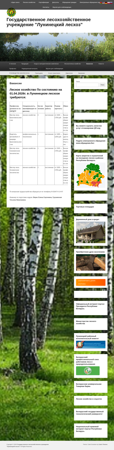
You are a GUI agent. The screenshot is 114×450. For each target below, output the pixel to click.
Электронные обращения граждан (91, 2)
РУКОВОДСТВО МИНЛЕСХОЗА (19, 73)
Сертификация (44, 2)
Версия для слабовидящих (62, 7)
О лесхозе (12, 64)
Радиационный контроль (30, 68)
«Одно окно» (15, 2)
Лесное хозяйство (29, 2)
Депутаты (55, 2)
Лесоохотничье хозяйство (72, 64)
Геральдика (39, 73)
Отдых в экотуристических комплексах (46, 64)
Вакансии (89, 64)
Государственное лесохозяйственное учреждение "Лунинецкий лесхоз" (49, 22)
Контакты (46, 7)
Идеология (69, 73)
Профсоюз (12, 68)
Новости (101, 64)
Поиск (78, 81)
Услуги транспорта (54, 73)
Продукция (24, 64)
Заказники (81, 73)
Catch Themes (103, 444)
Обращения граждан (69, 2)
